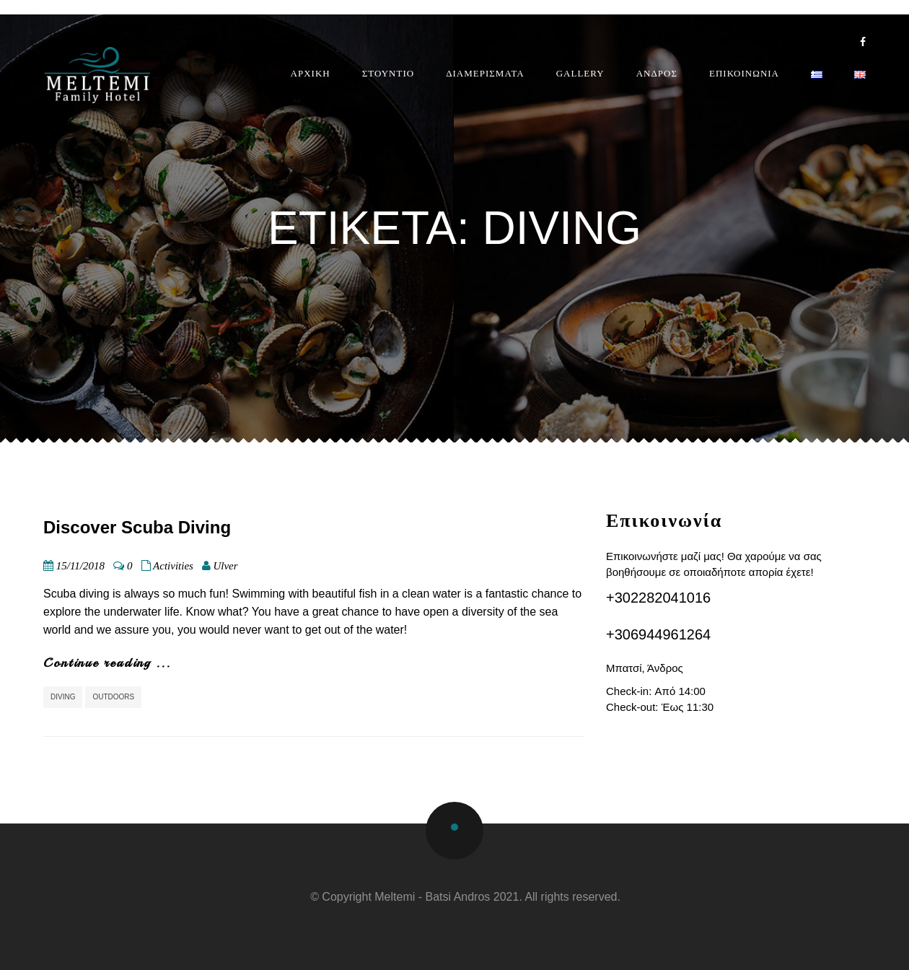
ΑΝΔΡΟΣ (656, 73)
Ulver (225, 566)
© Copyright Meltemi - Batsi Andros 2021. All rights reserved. (465, 897)
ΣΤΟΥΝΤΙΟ (388, 73)
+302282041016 (658, 598)
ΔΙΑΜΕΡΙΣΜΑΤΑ (485, 73)
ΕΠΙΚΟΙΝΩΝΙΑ (744, 73)
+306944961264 (658, 634)
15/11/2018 (80, 566)
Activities (173, 566)
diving (62, 697)
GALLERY (580, 73)
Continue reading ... (107, 662)
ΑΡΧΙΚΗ (310, 73)
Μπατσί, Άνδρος (644, 668)
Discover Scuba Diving (137, 527)
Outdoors (113, 697)
